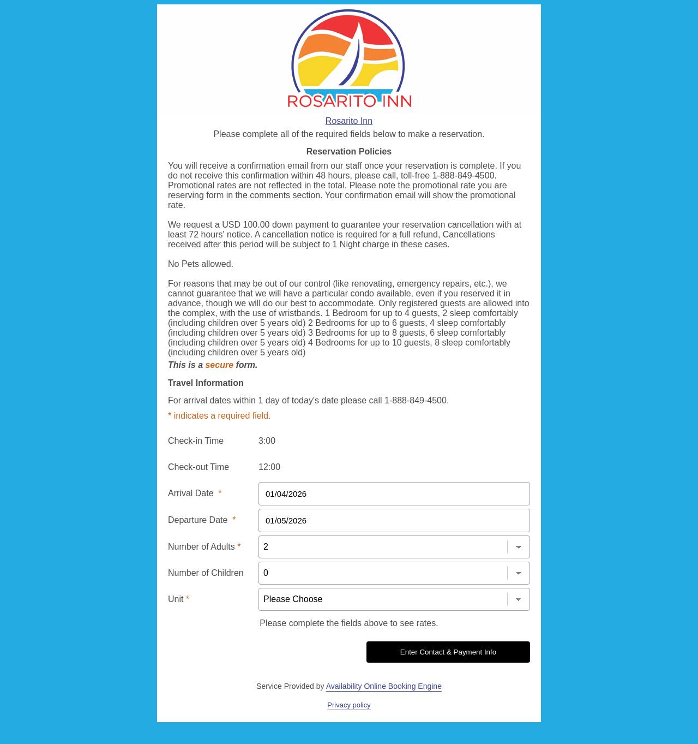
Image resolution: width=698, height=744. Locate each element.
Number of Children (206, 573)
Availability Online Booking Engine (384, 686)
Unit (178, 599)
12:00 (269, 467)
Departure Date (202, 520)
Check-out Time (198, 467)
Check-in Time (196, 440)
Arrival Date (195, 493)
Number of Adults (204, 546)
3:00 (266, 440)
